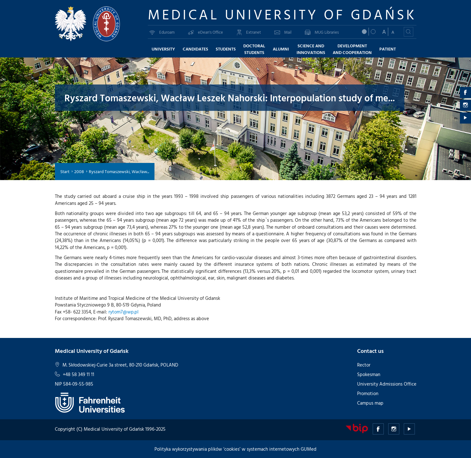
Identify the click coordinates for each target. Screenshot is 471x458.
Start (64, 171)
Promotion (367, 393)
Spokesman (368, 374)
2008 (79, 171)
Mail (282, 32)
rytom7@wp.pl (123, 311)
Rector (363, 364)
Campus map (370, 403)
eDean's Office (205, 32)
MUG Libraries (322, 32)
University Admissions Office (386, 383)
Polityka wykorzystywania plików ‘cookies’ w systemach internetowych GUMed (235, 449)
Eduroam (162, 32)
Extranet (248, 32)
